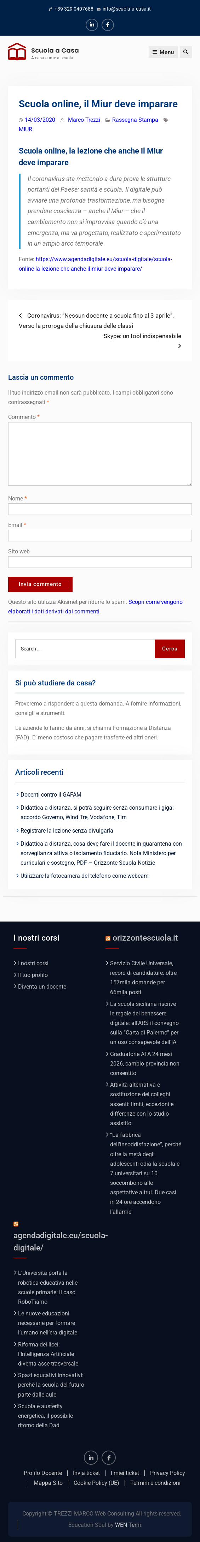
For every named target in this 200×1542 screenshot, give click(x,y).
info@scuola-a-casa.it (127, 9)
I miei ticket (125, 1473)
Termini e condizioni (155, 1483)
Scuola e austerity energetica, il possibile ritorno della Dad (45, 1416)
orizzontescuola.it (145, 938)
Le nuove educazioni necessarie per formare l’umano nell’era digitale (47, 1323)
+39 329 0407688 (74, 9)
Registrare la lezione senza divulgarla (67, 830)
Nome (17, 498)
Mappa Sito (48, 1483)
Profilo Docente (43, 1473)
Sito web (19, 551)
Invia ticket (86, 1473)
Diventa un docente (42, 986)
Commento (24, 417)
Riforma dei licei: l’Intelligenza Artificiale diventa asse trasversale (48, 1354)
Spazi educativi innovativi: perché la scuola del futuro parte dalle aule (51, 1385)
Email (17, 525)
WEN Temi (128, 1525)
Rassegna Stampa (135, 119)
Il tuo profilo (33, 975)
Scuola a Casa (55, 50)
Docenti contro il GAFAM (51, 794)
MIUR (25, 129)
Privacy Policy (167, 1473)
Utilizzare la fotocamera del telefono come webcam (85, 875)
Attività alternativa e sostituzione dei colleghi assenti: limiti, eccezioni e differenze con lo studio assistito (141, 1104)
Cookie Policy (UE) (96, 1483)
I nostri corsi (33, 963)
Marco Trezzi (84, 119)
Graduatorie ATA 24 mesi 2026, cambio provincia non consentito (144, 1063)
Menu (163, 52)
